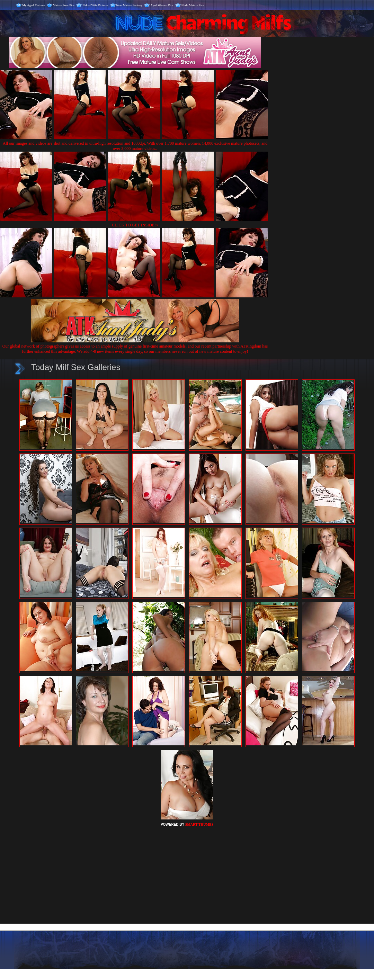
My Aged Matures (33, 5)
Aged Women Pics (161, 5)
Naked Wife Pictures (95, 5)
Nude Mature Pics (192, 5)
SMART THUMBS (199, 824)
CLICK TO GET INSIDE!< (135, 225)
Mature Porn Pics (64, 5)
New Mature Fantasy (129, 5)
